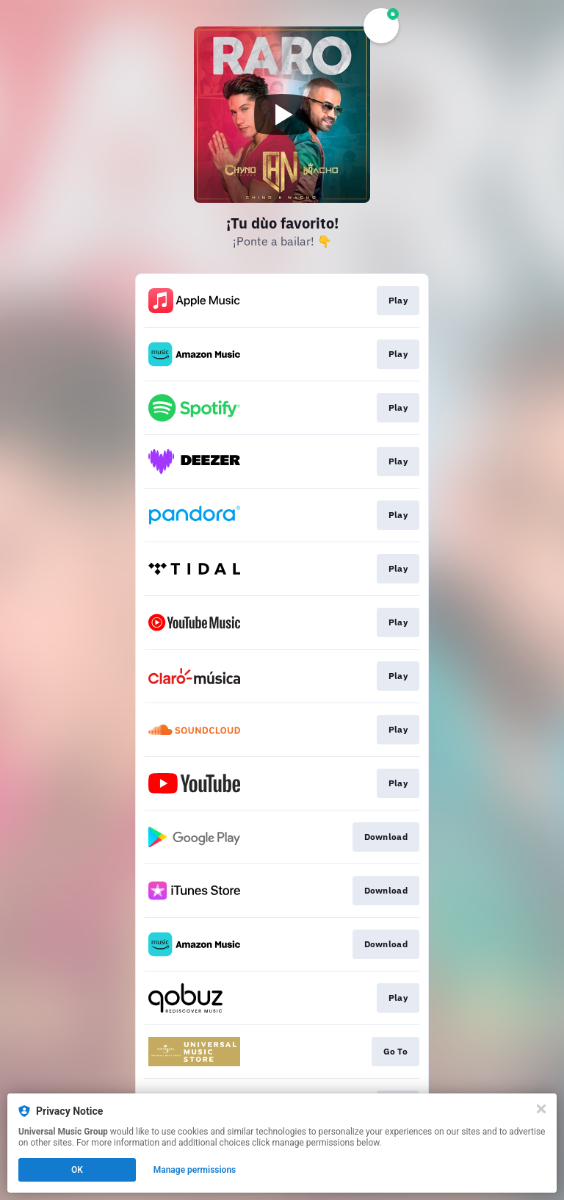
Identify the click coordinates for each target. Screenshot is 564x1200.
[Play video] (282, 114)
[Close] (541, 1109)
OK (77, 1170)
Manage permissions (194, 1170)
